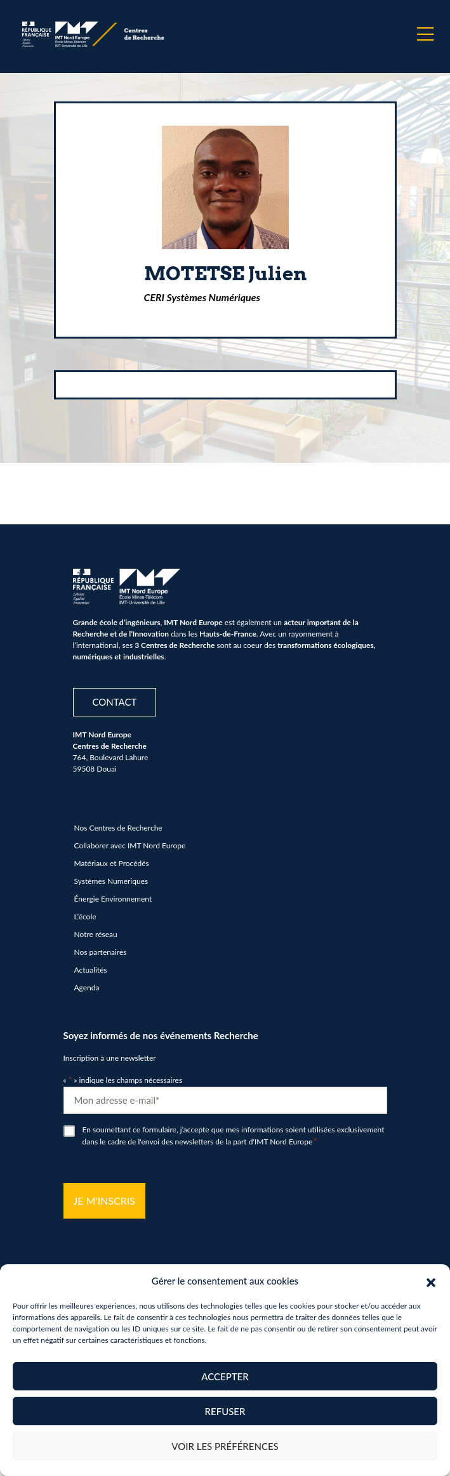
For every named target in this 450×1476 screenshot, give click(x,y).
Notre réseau (95, 934)
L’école (85, 916)
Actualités (90, 969)
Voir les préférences (225, 1446)
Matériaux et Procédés (111, 863)
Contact (115, 702)
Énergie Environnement (113, 898)
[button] (431, 1280)
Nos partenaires (100, 952)
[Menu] (425, 34)
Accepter (224, 1376)
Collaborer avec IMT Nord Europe (130, 845)
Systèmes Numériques (111, 881)
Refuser (225, 1411)
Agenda (87, 987)
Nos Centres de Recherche (118, 827)
